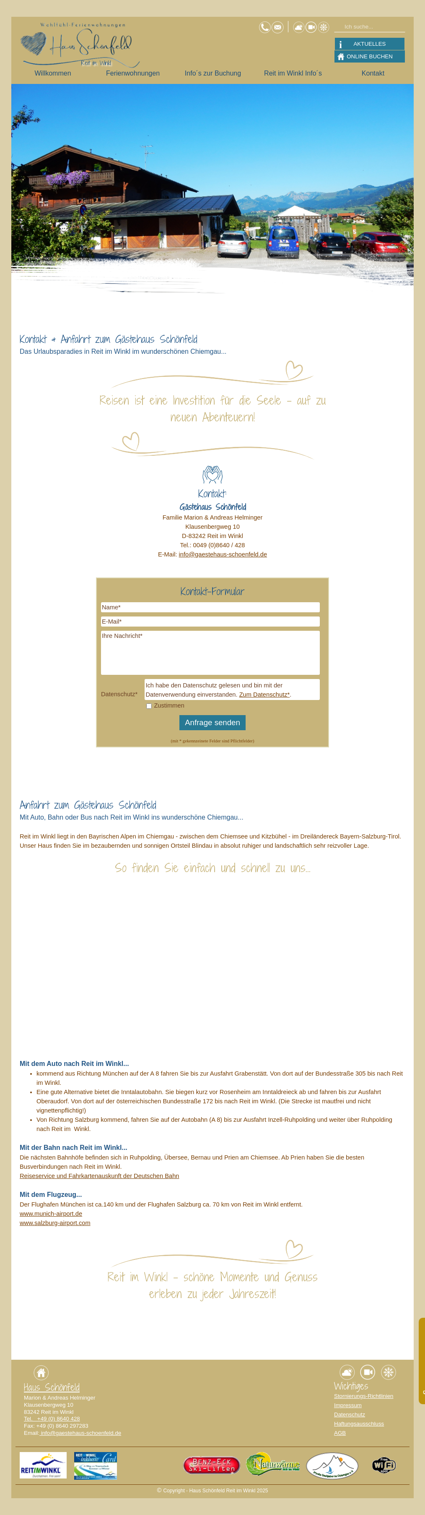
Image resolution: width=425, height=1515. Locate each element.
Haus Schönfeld (52, 1387)
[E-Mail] (210, 621)
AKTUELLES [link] (369, 44)
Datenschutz (349, 1414)
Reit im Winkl (96, 63)
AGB (340, 1433)
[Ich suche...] (369, 26)
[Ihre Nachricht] (210, 653)
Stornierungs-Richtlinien (364, 1396)
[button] (277, 24)
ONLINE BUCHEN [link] (370, 56)
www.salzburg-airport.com (55, 1223)
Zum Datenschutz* (264, 694)
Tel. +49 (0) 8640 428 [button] (52, 1419)
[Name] (210, 607)
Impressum (348, 1405)
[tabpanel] (212, 344)
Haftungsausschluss (359, 1424)
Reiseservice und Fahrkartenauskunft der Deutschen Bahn (99, 1176)
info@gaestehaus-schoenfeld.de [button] (223, 554)
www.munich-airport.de (51, 1213)
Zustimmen (169, 705)
